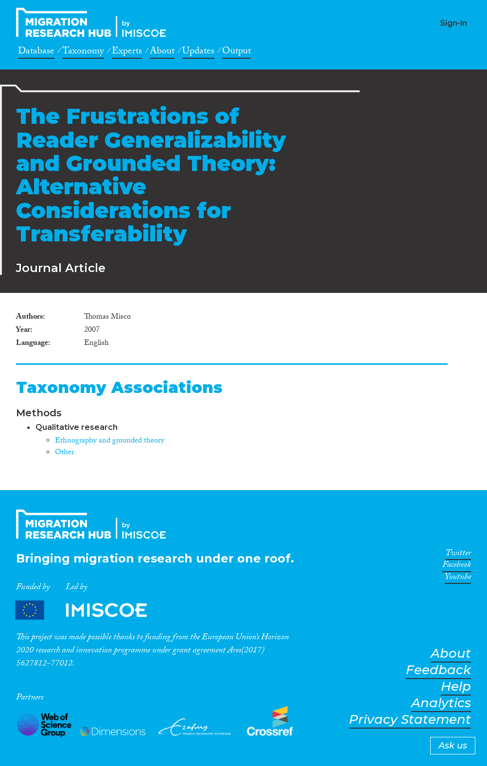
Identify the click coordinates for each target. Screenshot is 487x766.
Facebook (456, 566)
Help (456, 686)
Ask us (452, 745)
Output (236, 52)
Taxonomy (83, 52)
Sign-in (453, 23)
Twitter (458, 555)
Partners (89, 610)
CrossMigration (94, 22)
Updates (198, 52)
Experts (127, 52)
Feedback (438, 670)
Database (36, 52)
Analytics (441, 703)
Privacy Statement (410, 719)
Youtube (458, 578)
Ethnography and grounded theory (109, 441)
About (162, 52)
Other (64, 453)
